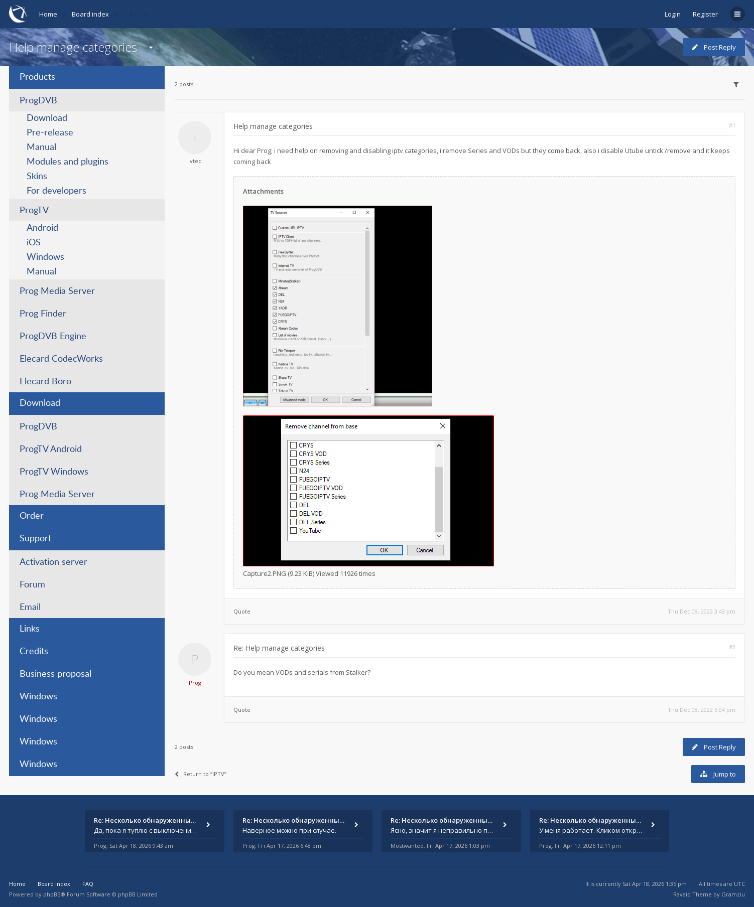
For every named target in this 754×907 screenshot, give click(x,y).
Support (35, 538)
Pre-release (50, 132)
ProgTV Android (51, 449)
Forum (32, 584)
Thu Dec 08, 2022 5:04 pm (701, 709)
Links (30, 629)
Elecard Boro (45, 381)
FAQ (87, 883)
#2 (732, 647)
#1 (732, 125)
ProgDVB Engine (53, 336)
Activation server (53, 562)
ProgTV (34, 210)
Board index (90, 14)
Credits (34, 651)
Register (705, 14)
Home (48, 14)
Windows (45, 257)
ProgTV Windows (54, 472)
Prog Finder (43, 314)
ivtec (194, 161)
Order (32, 516)
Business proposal (55, 674)
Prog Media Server (57, 291)
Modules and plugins (67, 162)
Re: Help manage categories (279, 648)
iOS (34, 242)
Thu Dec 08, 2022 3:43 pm (701, 611)
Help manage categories (73, 47)
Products (37, 77)
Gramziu (733, 894)
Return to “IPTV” (200, 774)
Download (47, 118)
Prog (195, 682)
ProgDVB (38, 100)
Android (42, 228)
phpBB (52, 894)
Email (30, 607)
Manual (41, 147)
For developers (56, 191)
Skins (37, 176)
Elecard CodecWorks (61, 359)
